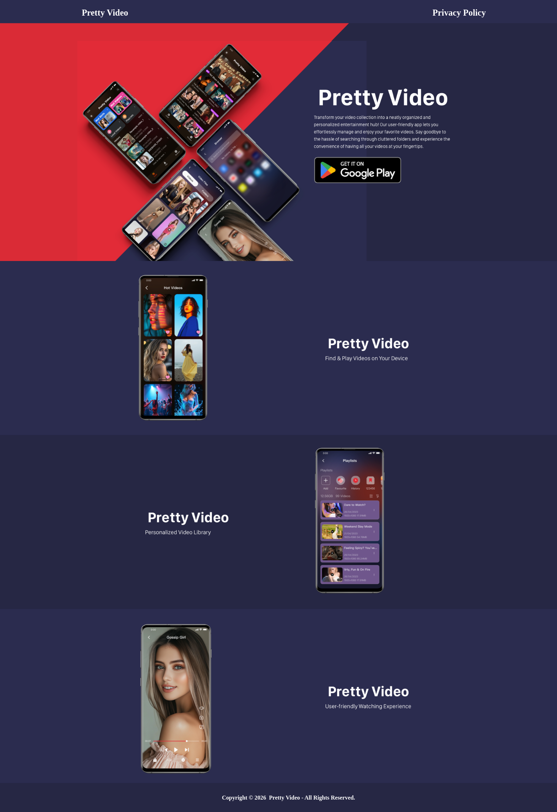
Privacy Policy (459, 12)
